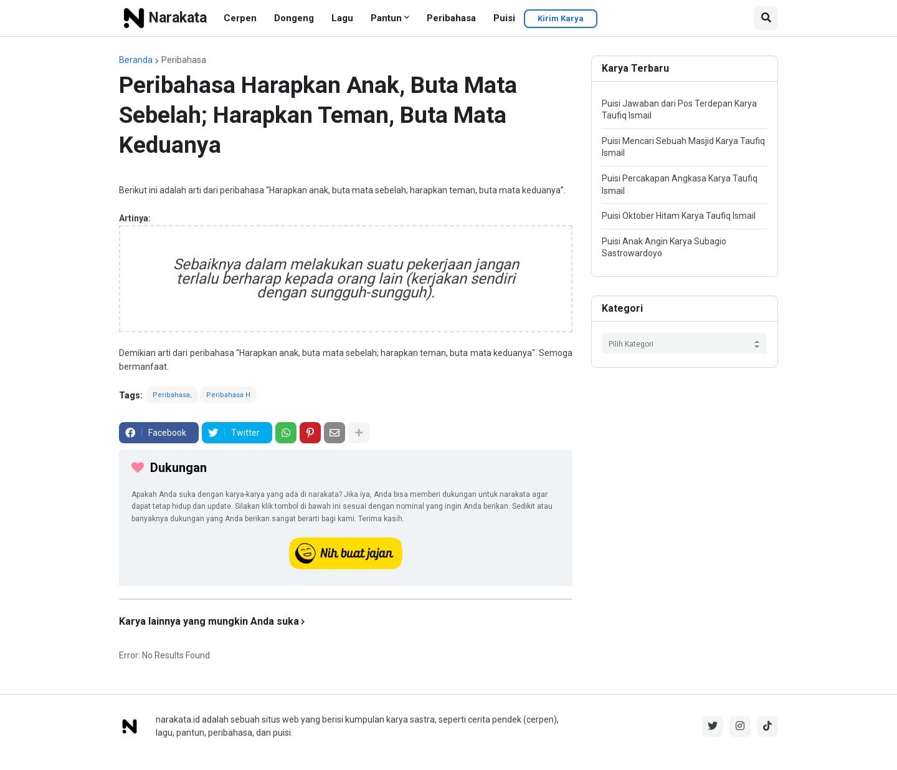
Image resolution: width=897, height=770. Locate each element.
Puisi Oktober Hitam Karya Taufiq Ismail (679, 216)
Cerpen (240, 18)
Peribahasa (451, 18)
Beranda (136, 59)
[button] (766, 18)
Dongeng (294, 18)
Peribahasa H (228, 395)
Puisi (504, 18)
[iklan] (345, 599)
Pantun (386, 18)
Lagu (342, 18)
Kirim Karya (561, 18)
